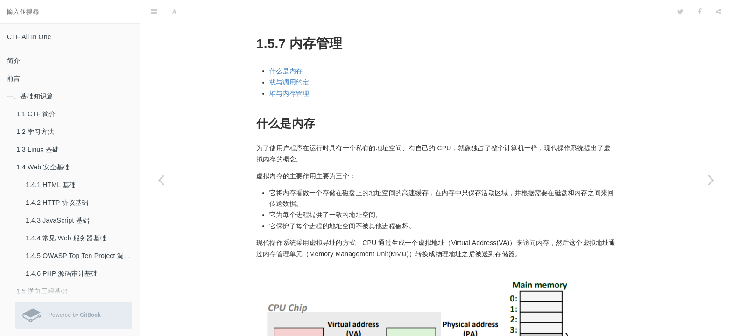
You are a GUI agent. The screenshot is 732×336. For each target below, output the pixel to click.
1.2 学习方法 (35, 131)
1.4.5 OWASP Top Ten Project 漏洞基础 (83, 255)
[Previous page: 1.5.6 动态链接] (161, 179)
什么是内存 (286, 47)
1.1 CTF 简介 (36, 114)
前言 (13, 78)
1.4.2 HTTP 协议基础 (57, 202)
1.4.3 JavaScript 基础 (57, 220)
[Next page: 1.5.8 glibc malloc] (711, 179)
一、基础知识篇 (30, 96)
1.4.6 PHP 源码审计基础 (62, 273)
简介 (13, 60)
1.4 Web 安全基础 (43, 167)
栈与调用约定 (289, 59)
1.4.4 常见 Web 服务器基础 (66, 238)
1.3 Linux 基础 (37, 149)
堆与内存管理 (289, 70)
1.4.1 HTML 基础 (51, 185)
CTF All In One (29, 37)
